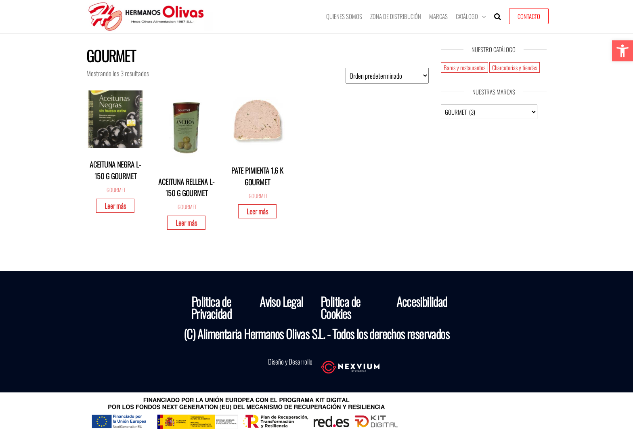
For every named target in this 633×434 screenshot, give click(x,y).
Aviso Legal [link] (281, 301)
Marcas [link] (438, 16)
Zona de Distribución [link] (395, 16)
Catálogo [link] (467, 16)
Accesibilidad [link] (421, 301)
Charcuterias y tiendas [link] (514, 67)
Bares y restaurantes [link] (464, 67)
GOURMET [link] (116, 190)
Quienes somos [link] (344, 16)
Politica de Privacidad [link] (211, 307)
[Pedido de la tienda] (387, 76)
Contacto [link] (529, 16)
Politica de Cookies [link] (340, 307)
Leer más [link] (115, 206)
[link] (622, 50)
